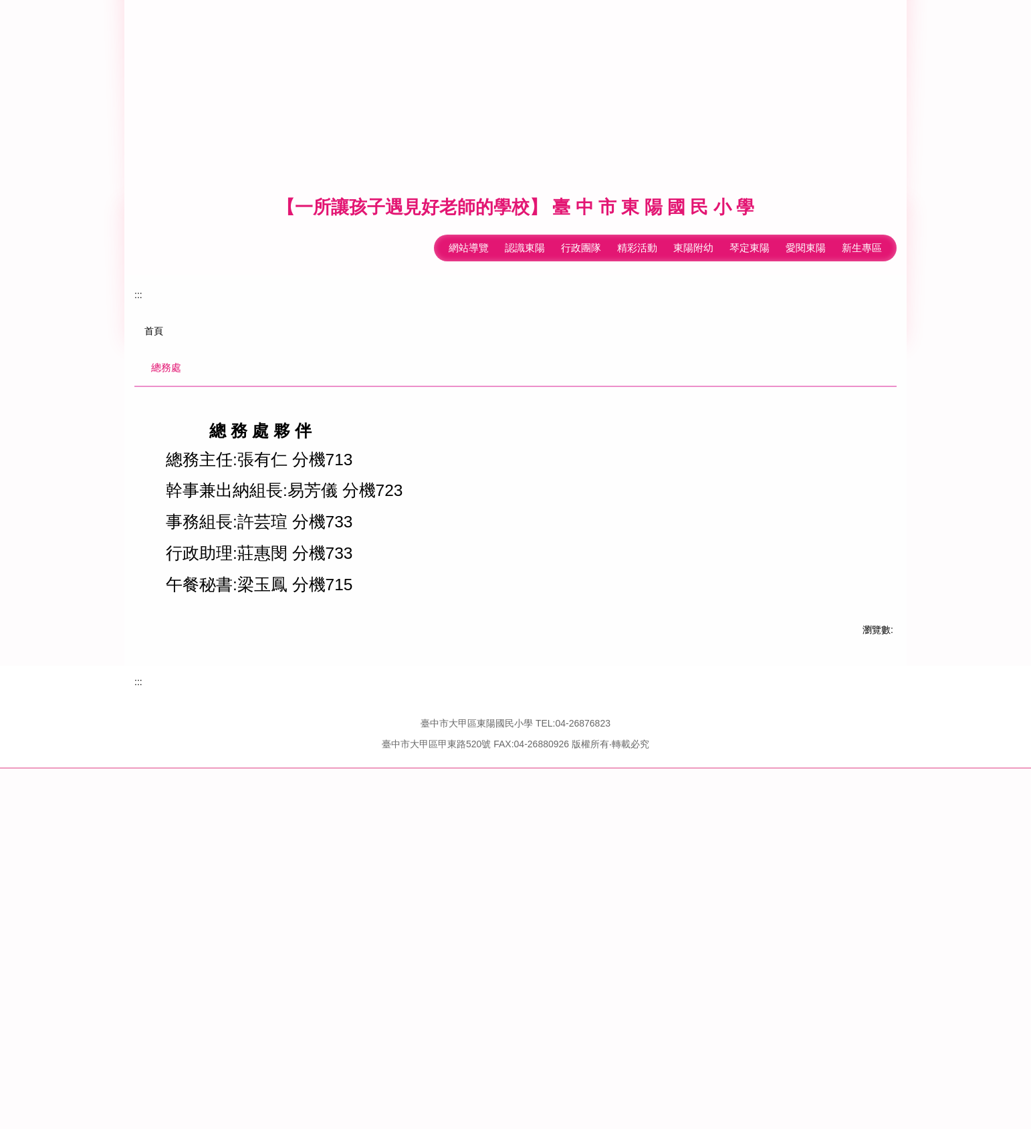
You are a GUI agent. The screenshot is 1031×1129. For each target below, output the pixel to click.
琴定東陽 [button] (749, 210)
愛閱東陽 (806, 210)
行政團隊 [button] (581, 210)
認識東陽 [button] (525, 210)
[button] (141, 417)
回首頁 (474, 210)
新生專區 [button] (862, 210)
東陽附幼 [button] (693, 210)
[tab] (848, 583)
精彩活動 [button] (637, 210)
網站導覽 (423, 210)
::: (382, 210)
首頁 (153, 653)
